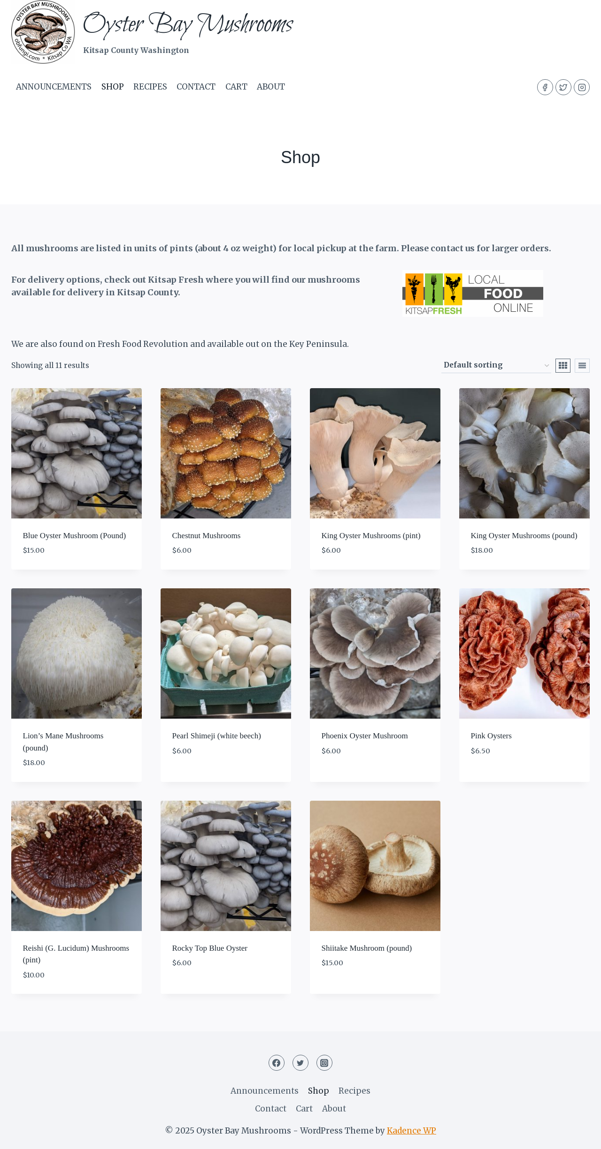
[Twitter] (563, 87)
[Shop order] (496, 366)
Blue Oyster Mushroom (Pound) (74, 535)
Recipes (150, 87)
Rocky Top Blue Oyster (209, 948)
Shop (112, 87)
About (271, 87)
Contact (196, 87)
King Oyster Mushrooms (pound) (524, 535)
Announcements (54, 87)
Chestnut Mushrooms (206, 535)
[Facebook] (545, 87)
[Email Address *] (542, 1102)
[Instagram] (582, 87)
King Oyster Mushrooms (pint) (371, 535)
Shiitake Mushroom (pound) (367, 948)
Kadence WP (411, 1131)
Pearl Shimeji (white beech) (216, 735)
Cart (236, 87)
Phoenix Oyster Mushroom (365, 735)
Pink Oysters (491, 735)
